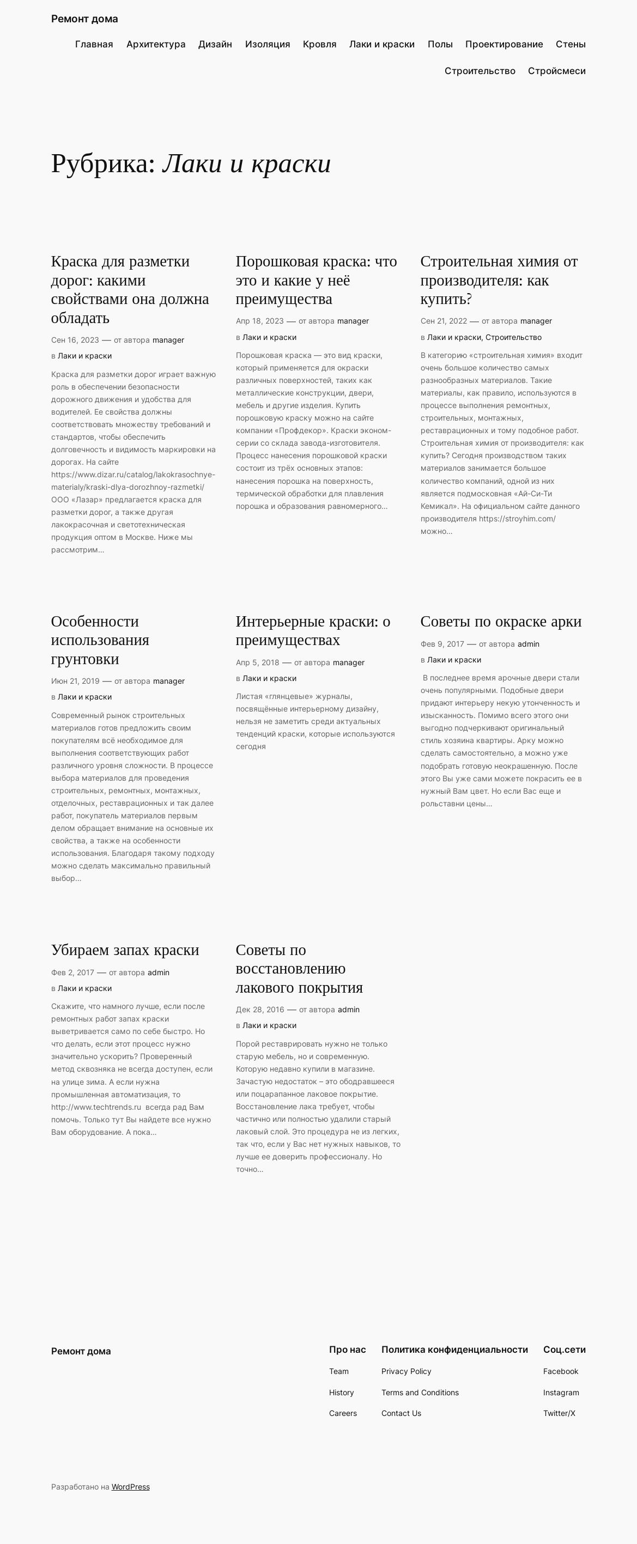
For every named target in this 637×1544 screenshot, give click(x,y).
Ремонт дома (84, 19)
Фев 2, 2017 (72, 972)
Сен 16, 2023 (75, 339)
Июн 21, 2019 (75, 680)
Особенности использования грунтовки (100, 640)
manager (168, 339)
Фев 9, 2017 (442, 643)
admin (528, 643)
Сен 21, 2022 (444, 320)
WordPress (131, 1486)
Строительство (514, 337)
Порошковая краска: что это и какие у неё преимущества (316, 280)
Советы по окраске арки (501, 621)
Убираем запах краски (125, 950)
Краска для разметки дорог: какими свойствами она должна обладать (130, 289)
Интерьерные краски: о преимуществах (313, 631)
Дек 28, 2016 (260, 1009)
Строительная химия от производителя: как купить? (499, 280)
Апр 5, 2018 (258, 662)
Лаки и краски (85, 355)
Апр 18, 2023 (260, 320)
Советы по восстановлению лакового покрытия (299, 969)
